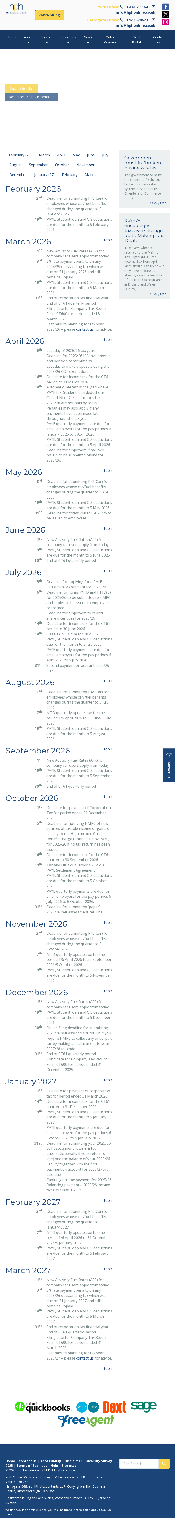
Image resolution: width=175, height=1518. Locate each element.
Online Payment (110, 39)
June (91, 155)
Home (12, 37)
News (88, 39)
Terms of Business (31, 1465)
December (18, 174)
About (28, 39)
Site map (69, 1465)
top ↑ (108, 239)
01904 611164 (136, 7)
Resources (68, 39)
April (61, 155)
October (62, 164)
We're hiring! (50, 15)
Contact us (159, 39)
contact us (85, 329)
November (85, 164)
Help (54, 1465)
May (76, 155)
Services (47, 39)
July (105, 155)
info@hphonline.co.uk (135, 12)
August (15, 164)
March (44, 155)
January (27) (44, 174)
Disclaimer (73, 1461)
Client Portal (136, 39)
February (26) (20, 155)
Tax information (42, 97)
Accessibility (50, 1461)
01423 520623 (136, 20)
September (38, 164)
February (69, 174)
